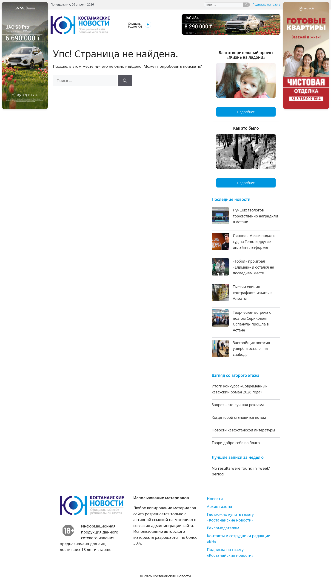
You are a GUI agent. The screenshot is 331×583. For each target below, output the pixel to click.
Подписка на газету (266, 4)
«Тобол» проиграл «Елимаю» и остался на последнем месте (253, 267)
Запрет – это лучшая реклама (238, 404)
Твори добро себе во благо (236, 442)
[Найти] (246, 5)
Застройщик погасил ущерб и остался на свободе (251, 348)
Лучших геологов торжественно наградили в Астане (255, 216)
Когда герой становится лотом (239, 417)
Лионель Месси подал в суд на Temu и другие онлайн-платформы (254, 241)
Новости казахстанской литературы (243, 430)
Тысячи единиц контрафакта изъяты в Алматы (252, 292)
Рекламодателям (223, 527)
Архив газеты (219, 506)
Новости (215, 498)
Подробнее (246, 112)
